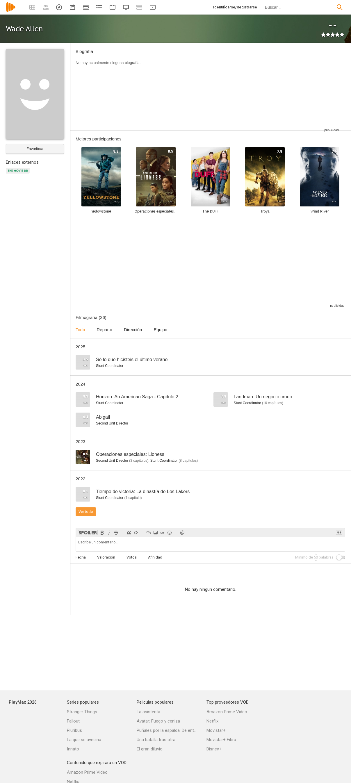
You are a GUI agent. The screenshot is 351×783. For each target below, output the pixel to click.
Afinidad (155, 557)
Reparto (104, 329)
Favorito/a (34, 149)
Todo (80, 329)
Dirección (133, 329)
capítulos (272, 403)
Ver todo (86, 511)
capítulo (132, 498)
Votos (131, 557)
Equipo (160, 329)
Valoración (106, 557)
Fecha (81, 557)
